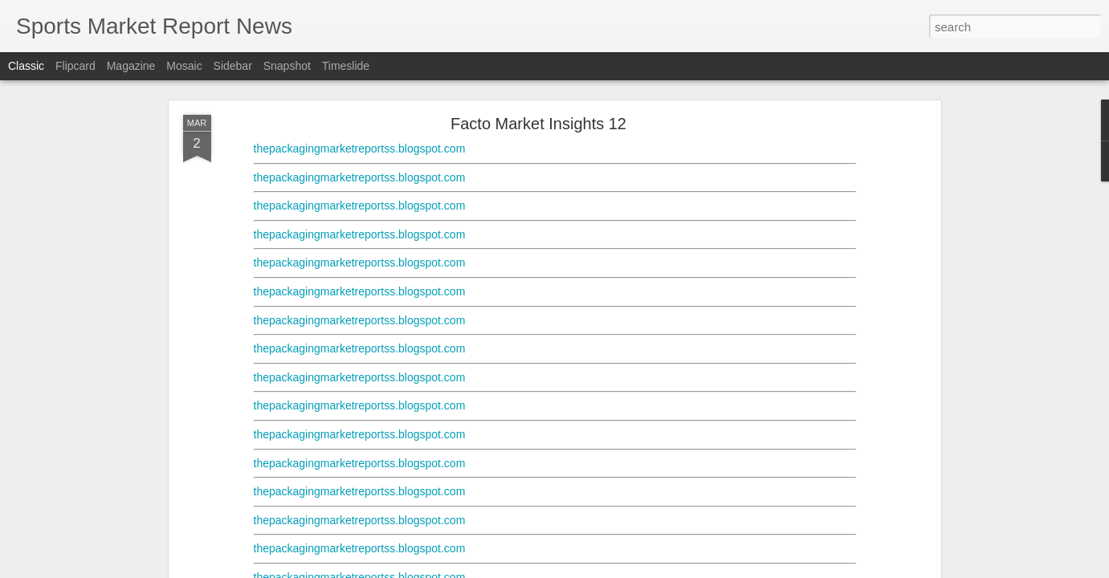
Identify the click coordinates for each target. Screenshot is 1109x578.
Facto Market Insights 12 (538, 123)
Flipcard (75, 65)
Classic (26, 65)
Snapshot (287, 65)
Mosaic (184, 65)
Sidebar (233, 65)
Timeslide (345, 65)
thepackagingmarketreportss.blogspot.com (360, 148)
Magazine (131, 65)
